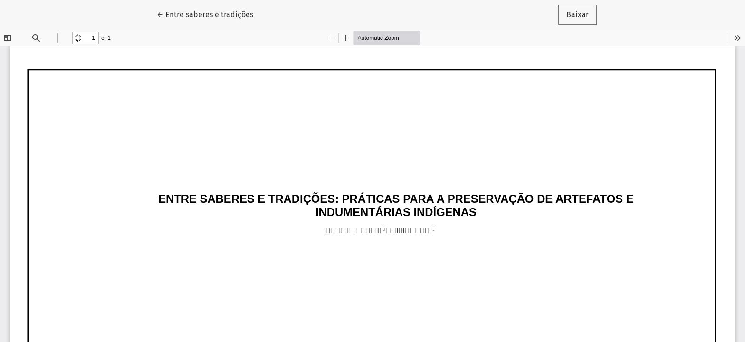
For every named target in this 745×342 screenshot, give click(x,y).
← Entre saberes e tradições (209, 14)
